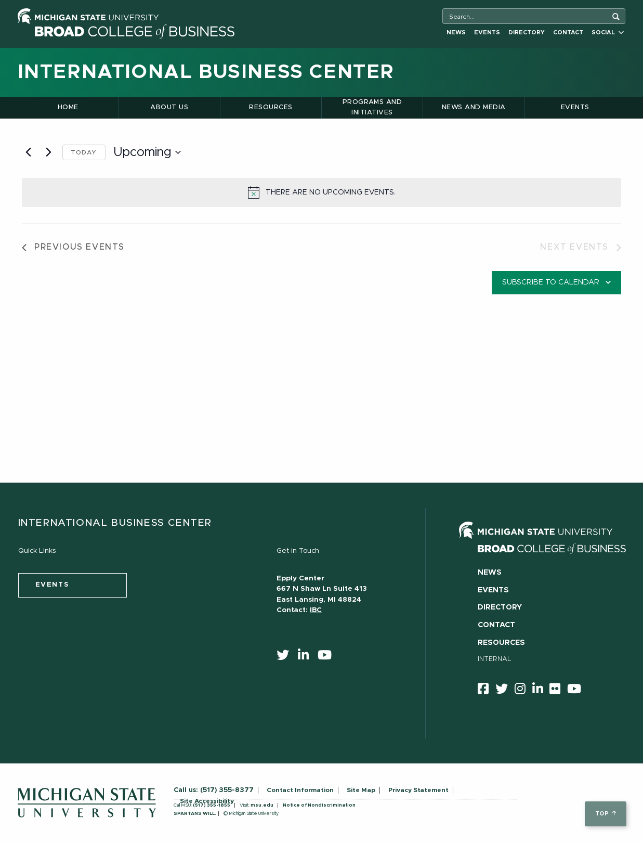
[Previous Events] (28, 152)
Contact (568, 32)
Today (84, 152)
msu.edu (262, 805)
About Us (169, 107)
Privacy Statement (418, 790)
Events (487, 32)
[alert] (321, 192)
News (456, 32)
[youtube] (328, 657)
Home (68, 107)
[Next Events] (48, 152)
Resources (270, 107)
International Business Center (206, 72)
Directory (526, 32)
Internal (494, 659)
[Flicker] (558, 690)
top (605, 813)
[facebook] (486, 690)
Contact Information (300, 790)
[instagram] (523, 690)
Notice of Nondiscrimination (319, 805)
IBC (316, 610)
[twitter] (286, 657)
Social (608, 32)
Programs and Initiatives (372, 107)
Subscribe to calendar (550, 282)
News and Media (474, 107)
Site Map (361, 790)
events (52, 584)
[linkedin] (307, 657)
